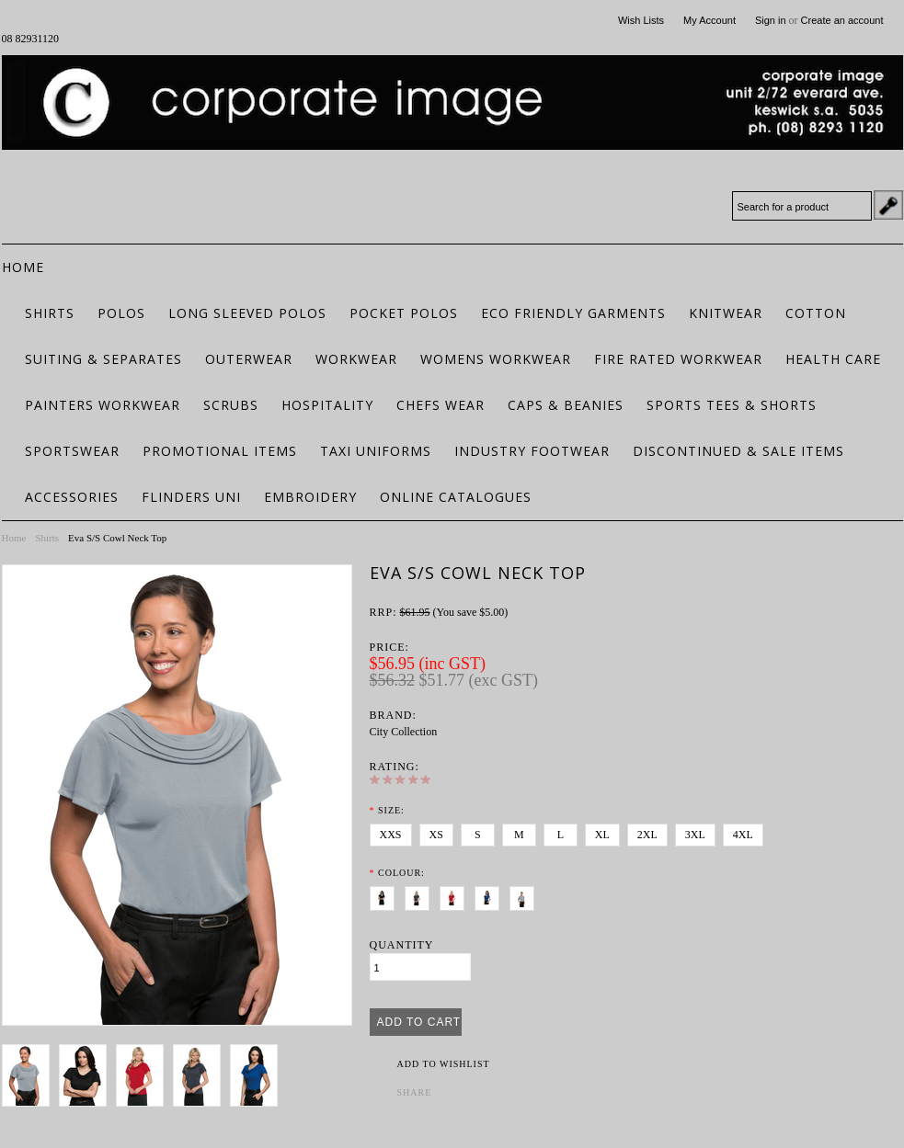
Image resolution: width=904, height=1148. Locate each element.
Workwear (356, 359)
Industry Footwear (532, 451)
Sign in (770, 20)
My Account (709, 20)
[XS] (436, 835)
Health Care (833, 359)
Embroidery (310, 497)
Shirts (49, 313)
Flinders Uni (191, 497)
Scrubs (230, 405)
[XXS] (391, 835)
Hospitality (327, 405)
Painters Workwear (102, 405)
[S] (478, 835)
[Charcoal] (421, 895)
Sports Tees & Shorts (732, 405)
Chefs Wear (440, 405)
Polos (121, 313)
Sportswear (72, 451)
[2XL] (647, 835)
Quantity (402, 944)
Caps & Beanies (566, 405)
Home (14, 537)
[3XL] (695, 835)
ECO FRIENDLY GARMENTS (573, 313)
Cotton (815, 313)
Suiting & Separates (103, 359)
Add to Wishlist (443, 1064)
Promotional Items (220, 451)
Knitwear (725, 313)
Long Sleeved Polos (247, 313)
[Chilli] (456, 895)
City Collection (404, 731)
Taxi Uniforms (375, 451)
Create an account (842, 20)
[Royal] (491, 895)
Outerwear (248, 359)
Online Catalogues (456, 497)
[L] (561, 835)
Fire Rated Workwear (678, 359)
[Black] (386, 895)
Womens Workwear (495, 359)
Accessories (72, 497)
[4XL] (743, 835)
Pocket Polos (403, 313)
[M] (519, 835)
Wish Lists (641, 20)
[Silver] (525, 895)
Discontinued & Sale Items (738, 451)
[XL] (602, 835)
